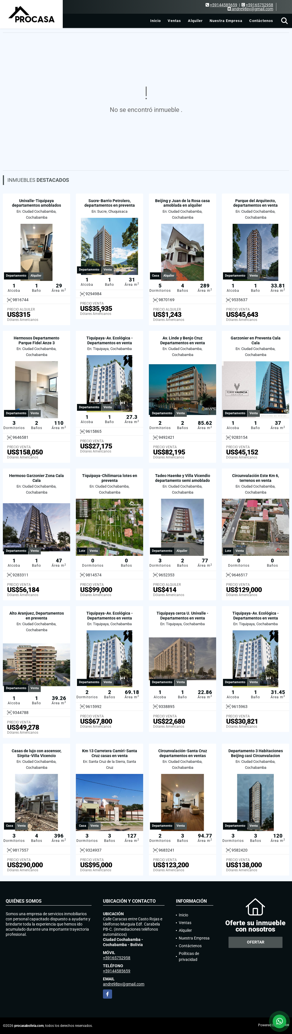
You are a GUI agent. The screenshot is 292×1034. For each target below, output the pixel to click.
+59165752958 (259, 5)
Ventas (174, 21)
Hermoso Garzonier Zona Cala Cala (36, 478)
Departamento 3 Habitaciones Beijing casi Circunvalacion (255, 753)
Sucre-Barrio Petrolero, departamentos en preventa (109, 203)
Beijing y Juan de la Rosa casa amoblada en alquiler (182, 203)
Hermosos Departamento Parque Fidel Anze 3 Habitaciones (36, 343)
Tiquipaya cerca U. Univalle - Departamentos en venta (182, 615)
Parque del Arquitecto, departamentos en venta (255, 203)
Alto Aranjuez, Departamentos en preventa (36, 615)
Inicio (155, 21)
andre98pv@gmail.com (123, 984)
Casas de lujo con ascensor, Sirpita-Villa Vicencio (36, 753)
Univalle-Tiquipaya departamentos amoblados (36, 203)
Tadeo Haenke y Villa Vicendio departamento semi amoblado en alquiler (182, 480)
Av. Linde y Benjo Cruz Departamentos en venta (182, 340)
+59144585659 (223, 5)
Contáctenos (261, 21)
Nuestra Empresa (226, 21)
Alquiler (195, 21)
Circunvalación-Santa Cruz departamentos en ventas (182, 753)
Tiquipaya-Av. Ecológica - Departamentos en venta (109, 340)
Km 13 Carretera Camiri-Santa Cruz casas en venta (109, 753)
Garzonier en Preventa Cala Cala (256, 340)
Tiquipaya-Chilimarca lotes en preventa (109, 478)
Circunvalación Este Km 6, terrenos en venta (255, 478)
